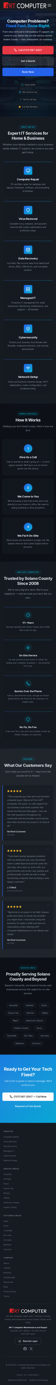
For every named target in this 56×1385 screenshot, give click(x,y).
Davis (39, 1028)
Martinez (20, 1044)
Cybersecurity (10, 1156)
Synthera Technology (38, 1380)
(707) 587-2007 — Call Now (28, 1097)
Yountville (11, 1036)
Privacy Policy (10, 1291)
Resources (8, 1282)
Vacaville (13, 1006)
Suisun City (13, 1013)
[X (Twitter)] (31, 1349)
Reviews (7, 1273)
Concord (36, 1044)
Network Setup (10, 1160)
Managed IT (9, 1151)
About (6, 1263)
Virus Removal (10, 1141)
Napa (15, 1021)
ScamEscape (9, 1277)
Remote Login (28, 1341)
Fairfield (29, 1006)
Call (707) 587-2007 (28, 50)
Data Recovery (10, 1146)
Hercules (45, 1036)
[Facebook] (25, 1349)
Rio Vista (28, 1036)
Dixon (44, 1006)
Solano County (21, 1028)
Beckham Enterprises (17, 1380)
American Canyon (34, 1021)
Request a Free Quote (28, 1106)
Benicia (30, 1013)
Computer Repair (11, 1137)
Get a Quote (28, 61)
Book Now (28, 72)
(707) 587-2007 (28, 1334)
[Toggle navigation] (49, 5)
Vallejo (45, 1013)
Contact (7, 1268)
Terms (6, 1296)
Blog (6, 1287)
